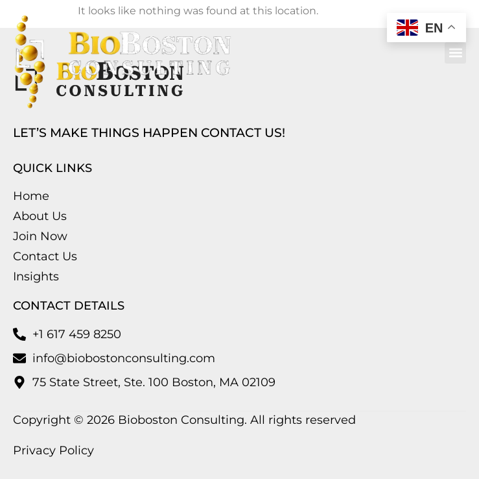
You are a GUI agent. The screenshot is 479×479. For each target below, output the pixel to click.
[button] (455, 53)
